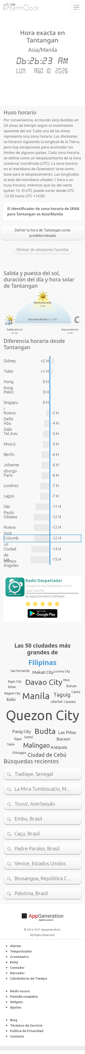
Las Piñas (67, 732)
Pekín (9, 392)
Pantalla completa (24, 996)
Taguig (61, 695)
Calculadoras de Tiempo (28, 978)
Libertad (56, 701)
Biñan (12, 687)
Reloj (14, 962)
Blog (13, 1020)
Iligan (18, 739)
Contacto (17, 1036)
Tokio (8, 371)
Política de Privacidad (26, 1031)
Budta (45, 731)
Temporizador (21, 951)
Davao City (43, 682)
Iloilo (11, 699)
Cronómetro (19, 957)
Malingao (36, 745)
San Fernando (20, 671)
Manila (36, 696)
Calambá (70, 702)
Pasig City (21, 731)
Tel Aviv (11, 433)
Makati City (42, 672)
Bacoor (63, 738)
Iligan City (15, 681)
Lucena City (62, 671)
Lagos (9, 496)
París (8, 475)
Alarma (15, 946)
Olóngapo (19, 753)
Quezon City (42, 715)
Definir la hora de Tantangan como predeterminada (42, 233)
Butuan (71, 686)
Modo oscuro (20, 991)
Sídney (10, 360)
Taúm (11, 744)
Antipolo (59, 747)
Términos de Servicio (26, 1025)
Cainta (75, 692)
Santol (28, 737)
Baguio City (12, 693)
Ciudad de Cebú (47, 755)
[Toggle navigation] (76, 7)
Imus (66, 680)
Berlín (9, 454)
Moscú (10, 444)
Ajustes (16, 1007)
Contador (17, 967)
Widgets (16, 1002)
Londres (11, 485)
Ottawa (10, 516)
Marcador (17, 973)
